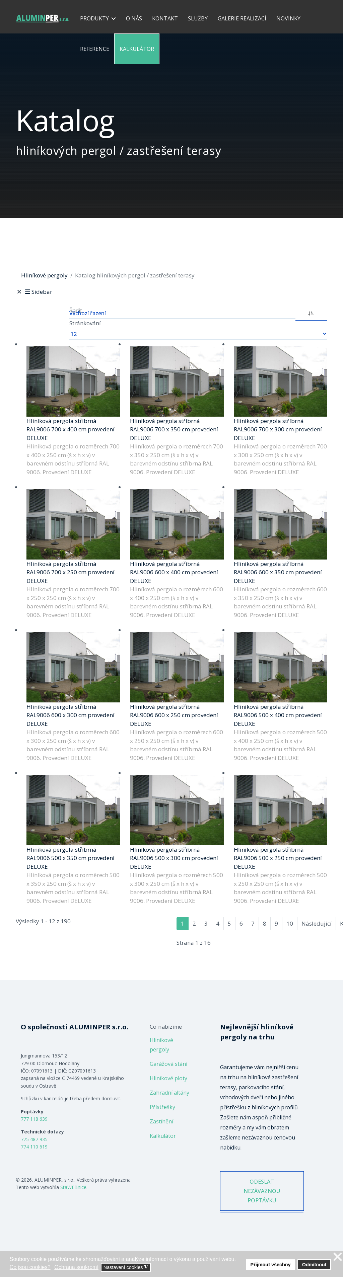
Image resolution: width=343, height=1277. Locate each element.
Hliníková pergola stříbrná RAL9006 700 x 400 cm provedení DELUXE (70, 429)
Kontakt (165, 18)
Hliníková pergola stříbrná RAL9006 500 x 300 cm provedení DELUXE (174, 858)
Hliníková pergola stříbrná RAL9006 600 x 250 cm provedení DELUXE (174, 715)
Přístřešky (162, 1107)
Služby (198, 18)
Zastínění (161, 1121)
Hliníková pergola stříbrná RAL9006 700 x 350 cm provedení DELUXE (174, 429)
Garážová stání (168, 1064)
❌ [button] (337, 1257)
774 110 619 (34, 1146)
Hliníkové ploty (168, 1078)
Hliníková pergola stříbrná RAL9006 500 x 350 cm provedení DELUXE (70, 858)
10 (289, 923)
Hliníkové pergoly (161, 1044)
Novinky (288, 18)
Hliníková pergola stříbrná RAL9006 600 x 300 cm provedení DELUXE (70, 715)
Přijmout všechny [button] (271, 1264)
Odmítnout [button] (314, 1264)
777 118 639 (34, 1119)
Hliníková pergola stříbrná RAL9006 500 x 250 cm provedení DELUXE (278, 858)
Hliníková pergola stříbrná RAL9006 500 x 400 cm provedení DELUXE (278, 715)
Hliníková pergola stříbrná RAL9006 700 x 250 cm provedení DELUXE (70, 572)
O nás (134, 18)
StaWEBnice (73, 1187)
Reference (94, 49)
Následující (316, 923)
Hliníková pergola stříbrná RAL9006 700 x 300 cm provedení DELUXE (278, 429)
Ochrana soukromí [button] (76, 1267)
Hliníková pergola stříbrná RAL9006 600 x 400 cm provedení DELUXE (174, 572)
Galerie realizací (242, 18)
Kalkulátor (137, 49)
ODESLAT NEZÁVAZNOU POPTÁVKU (262, 1191)
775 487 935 (34, 1139)
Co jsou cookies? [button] (30, 1267)
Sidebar (38, 291)
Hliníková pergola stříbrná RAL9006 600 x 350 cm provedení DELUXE (278, 572)
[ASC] (311, 312)
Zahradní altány (169, 1092)
